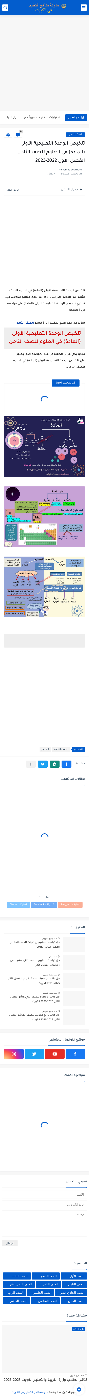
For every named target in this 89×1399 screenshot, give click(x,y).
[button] (66, 764)
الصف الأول (77, 1276)
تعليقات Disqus (18, 904)
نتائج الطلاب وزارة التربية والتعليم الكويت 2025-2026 (45, 1380)
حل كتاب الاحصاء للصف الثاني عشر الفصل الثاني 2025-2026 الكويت (35, 999)
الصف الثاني (50, 1284)
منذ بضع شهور (50, 938)
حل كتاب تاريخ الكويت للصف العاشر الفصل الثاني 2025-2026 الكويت (34, 1017)
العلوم (45, 749)
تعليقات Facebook (44, 904)
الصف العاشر (18, 1301)
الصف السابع (76, 1301)
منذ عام (53, 956)
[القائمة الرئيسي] (84, 7)
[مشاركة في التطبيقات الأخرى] (31, 764)
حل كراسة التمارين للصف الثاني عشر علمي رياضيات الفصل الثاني (35, 963)
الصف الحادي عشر (72, 1292)
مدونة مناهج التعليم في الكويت (30, 1392)
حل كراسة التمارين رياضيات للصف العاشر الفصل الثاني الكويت (35, 944)
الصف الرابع (15, 1292)
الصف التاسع (49, 1276)
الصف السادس (47, 1301)
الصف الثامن (75, 134)
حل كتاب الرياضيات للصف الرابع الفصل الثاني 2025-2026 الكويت (33, 981)
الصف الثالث (20, 1276)
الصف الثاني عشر (20, 1284)
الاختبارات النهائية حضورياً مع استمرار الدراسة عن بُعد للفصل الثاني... (33, 117)
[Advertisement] (44, 63)
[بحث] (5, 7)
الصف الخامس (41, 1292)
